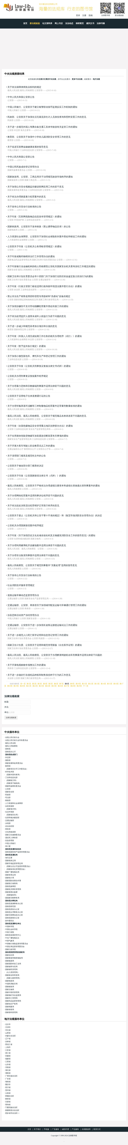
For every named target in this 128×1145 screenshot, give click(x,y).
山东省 (7, 1064)
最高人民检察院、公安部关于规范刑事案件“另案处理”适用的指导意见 (42, 565)
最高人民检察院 (11, 746)
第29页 (79, 686)
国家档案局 (9, 1007)
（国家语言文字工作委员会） (16, 769)
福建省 (7, 1059)
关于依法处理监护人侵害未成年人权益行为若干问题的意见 (37, 316)
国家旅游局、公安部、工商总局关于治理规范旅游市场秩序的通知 (40, 176)
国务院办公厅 (10, 752)
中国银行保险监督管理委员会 (16, 944)
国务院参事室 (10, 886)
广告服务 (55, 1129)
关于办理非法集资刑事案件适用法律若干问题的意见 (33, 555)
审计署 (7, 846)
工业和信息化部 (11, 777)
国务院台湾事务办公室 (14, 912)
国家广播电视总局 (12, 872)
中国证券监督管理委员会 (14, 946)
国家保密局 (9, 1009)
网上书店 (59, 23)
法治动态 (69, 23)
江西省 (7, 1062)
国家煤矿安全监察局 (13, 995)
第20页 (22, 686)
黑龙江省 (8, 1044)
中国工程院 (9, 932)
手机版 (46, 1129)
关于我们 (37, 1129)
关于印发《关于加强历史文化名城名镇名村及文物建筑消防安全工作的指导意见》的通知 (51, 535)
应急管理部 (9, 840)
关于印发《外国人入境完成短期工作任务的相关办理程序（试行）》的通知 (45, 336)
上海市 (7, 1047)
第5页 (50, 684)
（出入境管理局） (12, 972)
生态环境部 (9, 812)
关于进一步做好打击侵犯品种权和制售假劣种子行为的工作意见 (39, 675)
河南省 (7, 1067)
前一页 (23, 684)
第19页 (16, 686)
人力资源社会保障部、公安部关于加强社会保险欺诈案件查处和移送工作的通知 (47, 236)
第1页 (29, 684)
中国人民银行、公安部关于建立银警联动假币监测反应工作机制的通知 (42, 107)
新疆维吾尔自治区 (12, 1110)
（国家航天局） (11, 780)
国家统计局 (9, 878)
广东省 (7, 1079)
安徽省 (7, 1056)
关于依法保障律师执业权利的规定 (24, 87)
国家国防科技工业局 (13, 964)
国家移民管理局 (11, 969)
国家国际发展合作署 (13, 881)
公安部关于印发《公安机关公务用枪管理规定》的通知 (35, 246)
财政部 (7, 800)
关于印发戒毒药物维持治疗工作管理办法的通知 (31, 256)
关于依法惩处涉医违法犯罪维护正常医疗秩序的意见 (33, 505)
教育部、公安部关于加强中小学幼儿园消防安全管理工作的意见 (39, 137)
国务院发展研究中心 (13, 935)
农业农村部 (9, 826)
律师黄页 (80, 23)
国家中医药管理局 (12, 992)
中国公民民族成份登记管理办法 (23, 167)
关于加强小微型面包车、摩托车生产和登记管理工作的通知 (37, 356)
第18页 (9, 686)
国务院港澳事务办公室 (14, 903)
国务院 (7, 749)
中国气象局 (9, 941)
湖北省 (7, 1070)
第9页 (72, 684)
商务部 (7, 829)
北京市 (7, 1024)
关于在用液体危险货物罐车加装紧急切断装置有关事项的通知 (38, 436)
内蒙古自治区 (10, 1036)
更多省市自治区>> (12, 1113)
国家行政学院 (10, 949)
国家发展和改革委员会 (14, 763)
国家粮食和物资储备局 (14, 958)
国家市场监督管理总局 (14, 863)
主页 (29, 1129)
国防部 (7, 760)
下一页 (85, 686)
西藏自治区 (9, 1096)
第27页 (66, 686)
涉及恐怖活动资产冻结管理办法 (23, 615)
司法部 (7, 797)
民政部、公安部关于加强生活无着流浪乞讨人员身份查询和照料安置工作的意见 (47, 117)
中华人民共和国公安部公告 (21, 97)
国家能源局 (9, 961)
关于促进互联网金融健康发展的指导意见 (28, 147)
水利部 (7, 823)
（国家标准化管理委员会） (15, 869)
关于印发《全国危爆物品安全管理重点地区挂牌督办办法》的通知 (40, 426)
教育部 (7, 766)
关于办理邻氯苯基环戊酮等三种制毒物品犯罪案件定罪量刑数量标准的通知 (45, 406)
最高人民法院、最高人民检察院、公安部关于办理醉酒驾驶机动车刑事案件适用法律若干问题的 (55, 655)
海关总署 (8, 858)
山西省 (7, 1033)
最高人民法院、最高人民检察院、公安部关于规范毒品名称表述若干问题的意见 (47, 416)
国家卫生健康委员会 (13, 835)
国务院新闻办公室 (12, 918)
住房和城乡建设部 (12, 818)
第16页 (116, 684)
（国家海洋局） (11, 809)
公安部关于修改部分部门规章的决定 (26, 465)
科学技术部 (9, 772)
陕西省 (7, 1099)
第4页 (45, 684)
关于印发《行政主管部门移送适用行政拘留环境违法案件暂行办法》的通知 (45, 286)
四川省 (7, 1087)
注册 (84, 15)
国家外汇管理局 (11, 998)
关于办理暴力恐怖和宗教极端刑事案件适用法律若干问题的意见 (39, 386)
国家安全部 (9, 792)
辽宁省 (7, 1039)
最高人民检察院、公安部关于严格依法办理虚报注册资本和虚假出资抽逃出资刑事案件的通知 (54, 485)
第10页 (78, 684)
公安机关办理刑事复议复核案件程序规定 (28, 376)
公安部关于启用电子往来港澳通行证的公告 (29, 396)
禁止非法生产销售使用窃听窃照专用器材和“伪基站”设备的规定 (39, 296)
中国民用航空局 (11, 984)
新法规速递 (35, 23)
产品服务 (75, 1129)
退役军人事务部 (11, 838)
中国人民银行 (10, 843)
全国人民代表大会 (12, 737)
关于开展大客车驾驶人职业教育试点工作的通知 (31, 446)
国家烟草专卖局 (11, 967)
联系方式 (97, 1129)
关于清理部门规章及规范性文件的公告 (27, 455)
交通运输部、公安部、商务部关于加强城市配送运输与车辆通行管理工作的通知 (47, 605)
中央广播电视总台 (12, 938)
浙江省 (7, 1053)
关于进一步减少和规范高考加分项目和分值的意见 (32, 326)
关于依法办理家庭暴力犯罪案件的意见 (27, 196)
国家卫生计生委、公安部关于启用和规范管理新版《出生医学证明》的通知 (45, 645)
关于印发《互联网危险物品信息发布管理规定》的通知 (35, 216)
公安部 (7, 789)
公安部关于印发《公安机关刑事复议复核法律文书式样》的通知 (39, 366)
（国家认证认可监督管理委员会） (18, 866)
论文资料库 (47, 23)
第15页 (109, 684)
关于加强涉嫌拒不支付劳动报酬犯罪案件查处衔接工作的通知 (38, 306)
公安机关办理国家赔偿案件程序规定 (26, 525)
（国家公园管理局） (13, 978)
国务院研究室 (10, 906)
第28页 (73, 686)
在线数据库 (86, 1129)
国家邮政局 (9, 987)
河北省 (7, 1030)
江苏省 (7, 1050)
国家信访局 (9, 955)
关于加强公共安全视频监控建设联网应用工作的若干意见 (36, 186)
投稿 (91, 15)
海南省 (7, 1082)
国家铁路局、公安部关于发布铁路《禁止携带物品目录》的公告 (39, 226)
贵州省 (7, 1090)
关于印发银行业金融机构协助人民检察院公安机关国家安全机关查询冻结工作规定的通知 (51, 266)
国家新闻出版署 (11, 892)
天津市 (7, 1027)
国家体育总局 (10, 875)
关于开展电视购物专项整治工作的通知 (27, 665)
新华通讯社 (9, 921)
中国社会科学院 (11, 929)
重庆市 (7, 1084)
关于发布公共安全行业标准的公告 (24, 206)
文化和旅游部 (10, 832)
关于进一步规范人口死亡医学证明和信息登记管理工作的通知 (38, 635)
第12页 (90, 684)
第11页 (84, 684)
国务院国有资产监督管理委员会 (17, 852)
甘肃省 (7, 1102)
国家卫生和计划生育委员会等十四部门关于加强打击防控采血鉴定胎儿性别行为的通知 (50, 276)
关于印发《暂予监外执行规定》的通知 (27, 346)
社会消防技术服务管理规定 (21, 585)
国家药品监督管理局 (13, 1001)
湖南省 (7, 1073)
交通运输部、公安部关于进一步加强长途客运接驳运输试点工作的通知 (42, 625)
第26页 (60, 686)
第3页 (40, 684)
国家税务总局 (10, 861)
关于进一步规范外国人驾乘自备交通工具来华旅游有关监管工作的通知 (42, 127)
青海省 (7, 1105)
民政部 (7, 795)
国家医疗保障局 (11, 883)
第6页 (56, 684)
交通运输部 (9, 820)
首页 (25, 23)
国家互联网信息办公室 (14, 915)
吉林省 (7, 1041)
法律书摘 (101, 23)
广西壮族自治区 (11, 1076)
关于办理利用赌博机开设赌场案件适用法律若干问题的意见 (37, 545)
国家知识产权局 (11, 1004)
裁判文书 (90, 23)
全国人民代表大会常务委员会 (16, 740)
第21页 (28, 686)
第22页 (35, 686)
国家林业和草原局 (12, 975)
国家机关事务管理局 (13, 889)
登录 (78, 15)
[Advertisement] (64, 47)
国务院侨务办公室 (12, 909)
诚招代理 (65, 1129)
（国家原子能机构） (13, 783)
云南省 (7, 1093)
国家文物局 (9, 989)
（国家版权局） (11, 895)
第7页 (61, 684)
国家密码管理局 (11, 1012)
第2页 (34, 684)
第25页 (54, 686)
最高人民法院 (10, 743)
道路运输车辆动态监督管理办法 (23, 595)
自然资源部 (9, 806)
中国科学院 (9, 926)
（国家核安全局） (12, 815)
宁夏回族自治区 (11, 1107)
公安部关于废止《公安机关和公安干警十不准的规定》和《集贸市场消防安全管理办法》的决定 (55, 515)
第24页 (47, 686)
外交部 (7, 757)
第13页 (97, 684)
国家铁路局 (9, 981)
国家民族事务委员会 (13, 786)
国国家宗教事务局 (12, 898)
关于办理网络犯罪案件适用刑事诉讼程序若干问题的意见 (36, 495)
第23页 (41, 686)
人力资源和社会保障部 (14, 803)
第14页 (103, 684)
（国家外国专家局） (13, 775)
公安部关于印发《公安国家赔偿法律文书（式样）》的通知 (37, 475)
